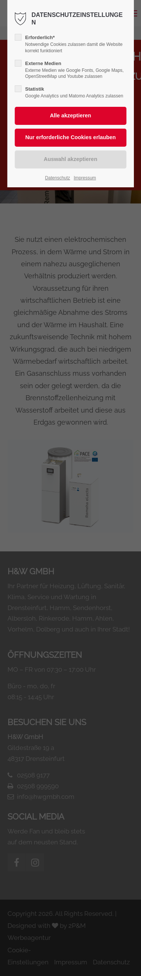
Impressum (85, 178)
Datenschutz (57, 178)
